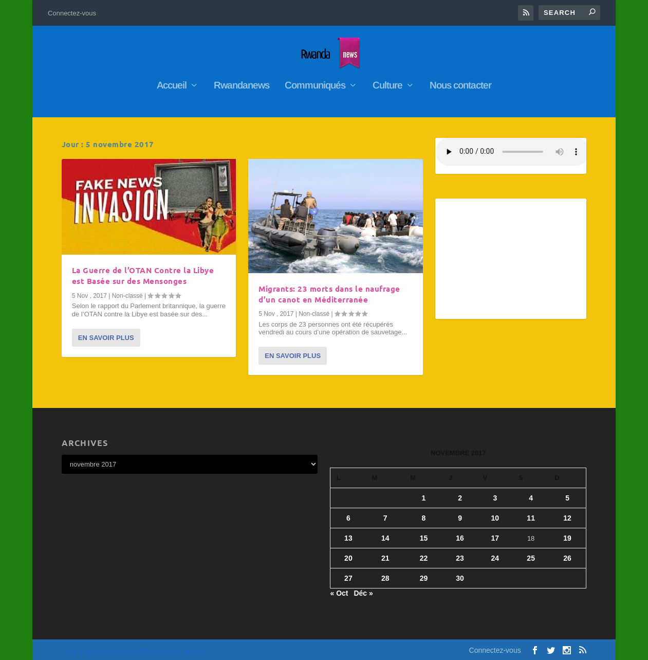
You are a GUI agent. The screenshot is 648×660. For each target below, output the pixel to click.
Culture (387, 81)
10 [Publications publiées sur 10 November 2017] (495, 514)
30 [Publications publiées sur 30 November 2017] (460, 574)
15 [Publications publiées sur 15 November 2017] (424, 534)
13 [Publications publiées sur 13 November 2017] (348, 534)
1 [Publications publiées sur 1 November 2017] (424, 494)
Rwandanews (241, 81)
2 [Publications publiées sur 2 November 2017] (460, 494)
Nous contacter (460, 81)
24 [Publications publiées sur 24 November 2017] (495, 554)
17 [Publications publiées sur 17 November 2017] (495, 534)
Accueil (172, 81)
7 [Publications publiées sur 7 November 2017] (385, 514)
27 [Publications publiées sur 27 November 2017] (348, 574)
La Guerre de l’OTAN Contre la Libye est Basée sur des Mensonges (143, 271)
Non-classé (127, 291)
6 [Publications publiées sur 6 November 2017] (348, 514)
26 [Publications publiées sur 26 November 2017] (567, 554)
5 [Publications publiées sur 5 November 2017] (567, 494)
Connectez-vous (72, 13)
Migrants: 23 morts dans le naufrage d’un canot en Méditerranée (329, 289)
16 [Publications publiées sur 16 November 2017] (460, 534)
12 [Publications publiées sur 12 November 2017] (567, 514)
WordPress (195, 648)
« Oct (339, 589)
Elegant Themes (115, 648)
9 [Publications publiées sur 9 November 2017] (460, 514)
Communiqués (315, 81)
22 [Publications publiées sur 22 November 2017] (424, 554)
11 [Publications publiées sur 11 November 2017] (531, 514)
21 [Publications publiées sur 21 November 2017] (385, 554)
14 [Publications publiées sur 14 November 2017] (385, 534)
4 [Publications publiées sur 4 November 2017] (531, 494)
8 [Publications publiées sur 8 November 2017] (424, 514)
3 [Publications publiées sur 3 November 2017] (495, 494)
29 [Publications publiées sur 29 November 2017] (424, 574)
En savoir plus (106, 333)
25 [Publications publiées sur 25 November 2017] (531, 554)
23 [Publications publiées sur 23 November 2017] (460, 554)
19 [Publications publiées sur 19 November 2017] (567, 534)
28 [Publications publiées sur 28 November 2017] (385, 574)
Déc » (363, 589)
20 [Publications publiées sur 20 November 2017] (348, 554)
